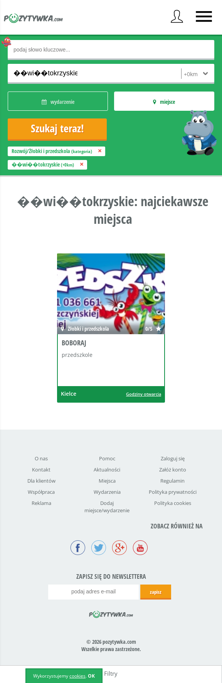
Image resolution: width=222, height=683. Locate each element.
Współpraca (41, 491)
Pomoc (107, 458)
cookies (77, 676)
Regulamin (172, 480)
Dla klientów (41, 480)
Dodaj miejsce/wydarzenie (107, 507)
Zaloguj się (173, 458)
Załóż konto (172, 469)
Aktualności (107, 469)
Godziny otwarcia (143, 394)
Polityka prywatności (173, 491)
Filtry (111, 673)
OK (91, 676)
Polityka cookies (172, 503)
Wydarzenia (107, 491)
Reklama (41, 503)
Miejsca (107, 480)
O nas (41, 458)
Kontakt (41, 469)
